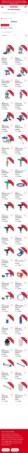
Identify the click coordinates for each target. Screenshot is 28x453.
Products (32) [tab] (5, 25)
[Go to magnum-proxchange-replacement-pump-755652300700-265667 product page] (7, 169)
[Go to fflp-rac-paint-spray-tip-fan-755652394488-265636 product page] (7, 191)
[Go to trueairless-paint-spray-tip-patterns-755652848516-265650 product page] (7, 213)
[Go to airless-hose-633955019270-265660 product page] (20, 191)
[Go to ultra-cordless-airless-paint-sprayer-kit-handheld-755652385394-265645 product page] (7, 79)
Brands (5, 18)
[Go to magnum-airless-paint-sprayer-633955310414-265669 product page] (7, 124)
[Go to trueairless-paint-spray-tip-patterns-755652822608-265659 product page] (7, 258)
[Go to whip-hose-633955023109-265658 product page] (20, 303)
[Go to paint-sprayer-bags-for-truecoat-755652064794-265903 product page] (20, 348)
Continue (5, 450)
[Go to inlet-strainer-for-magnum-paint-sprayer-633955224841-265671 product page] (7, 348)
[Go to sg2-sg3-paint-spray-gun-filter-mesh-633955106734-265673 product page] (20, 371)
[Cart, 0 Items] (25, 7)
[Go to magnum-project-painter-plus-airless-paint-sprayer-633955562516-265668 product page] (20, 124)
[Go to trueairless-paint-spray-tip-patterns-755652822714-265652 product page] (20, 213)
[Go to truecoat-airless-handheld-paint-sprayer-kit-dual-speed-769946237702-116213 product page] (7, 146)
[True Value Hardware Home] (13, 7)
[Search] (26, 13)
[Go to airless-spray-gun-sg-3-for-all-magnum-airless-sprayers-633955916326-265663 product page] (20, 146)
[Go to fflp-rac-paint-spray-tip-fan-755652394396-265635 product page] (20, 169)
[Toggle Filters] (26, 35)
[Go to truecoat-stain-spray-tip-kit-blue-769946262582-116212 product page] (7, 281)
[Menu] (2, 7)
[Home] (1, 18)
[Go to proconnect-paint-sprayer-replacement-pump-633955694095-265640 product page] (20, 101)
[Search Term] (14, 12)
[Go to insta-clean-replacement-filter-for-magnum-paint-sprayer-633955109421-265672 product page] (7, 371)
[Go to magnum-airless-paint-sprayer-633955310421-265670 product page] (7, 101)
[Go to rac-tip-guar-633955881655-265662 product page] (20, 258)
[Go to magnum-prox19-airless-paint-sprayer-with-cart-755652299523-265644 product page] (20, 56)
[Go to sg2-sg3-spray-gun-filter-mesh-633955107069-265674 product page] (7, 393)
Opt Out (15, 450)
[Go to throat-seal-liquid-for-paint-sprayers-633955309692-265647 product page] (7, 326)
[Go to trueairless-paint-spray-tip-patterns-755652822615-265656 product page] (20, 236)
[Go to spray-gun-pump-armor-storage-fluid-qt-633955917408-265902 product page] (20, 326)
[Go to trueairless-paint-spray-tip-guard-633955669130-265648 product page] (20, 281)
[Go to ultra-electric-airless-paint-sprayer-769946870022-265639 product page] (7, 56)
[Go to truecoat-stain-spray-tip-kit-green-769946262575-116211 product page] (7, 303)
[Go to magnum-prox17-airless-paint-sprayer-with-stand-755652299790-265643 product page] (20, 79)
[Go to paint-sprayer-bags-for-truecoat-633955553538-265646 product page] (20, 393)
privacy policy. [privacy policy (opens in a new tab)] (8, 441)
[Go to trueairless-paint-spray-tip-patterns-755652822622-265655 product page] (7, 236)
